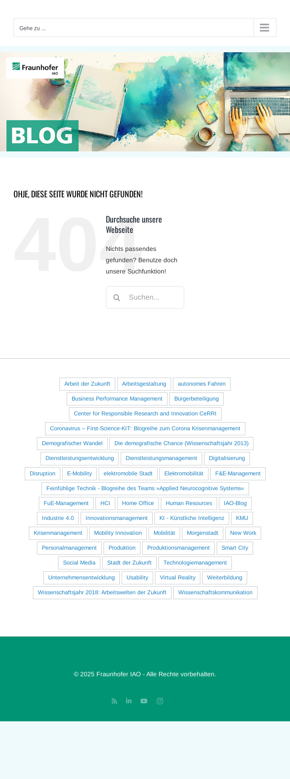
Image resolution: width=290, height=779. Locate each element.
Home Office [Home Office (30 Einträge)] (138, 503)
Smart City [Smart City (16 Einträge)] (235, 548)
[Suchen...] (145, 297)
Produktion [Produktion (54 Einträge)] (122, 548)
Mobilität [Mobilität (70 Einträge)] (164, 533)
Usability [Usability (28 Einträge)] (137, 577)
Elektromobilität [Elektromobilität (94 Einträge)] (184, 473)
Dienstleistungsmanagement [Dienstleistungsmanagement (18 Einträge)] (161, 458)
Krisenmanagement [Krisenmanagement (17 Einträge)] (58, 533)
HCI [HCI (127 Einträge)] (105, 503)
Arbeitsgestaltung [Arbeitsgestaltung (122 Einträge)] (144, 384)
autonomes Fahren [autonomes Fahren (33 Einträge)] (202, 384)
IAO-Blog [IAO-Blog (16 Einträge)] (235, 503)
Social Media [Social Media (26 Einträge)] (79, 563)
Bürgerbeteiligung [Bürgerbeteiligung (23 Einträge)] (196, 399)
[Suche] (117, 297)
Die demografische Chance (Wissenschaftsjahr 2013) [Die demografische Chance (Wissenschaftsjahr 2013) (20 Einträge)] (181, 443)
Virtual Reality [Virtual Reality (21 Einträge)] (177, 577)
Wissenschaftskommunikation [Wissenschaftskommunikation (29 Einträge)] (215, 592)
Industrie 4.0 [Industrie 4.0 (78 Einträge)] (58, 518)
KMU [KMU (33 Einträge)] (242, 518)
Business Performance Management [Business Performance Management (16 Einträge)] (117, 399)
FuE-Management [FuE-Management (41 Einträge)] (66, 503)
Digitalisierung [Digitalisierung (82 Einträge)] (227, 458)
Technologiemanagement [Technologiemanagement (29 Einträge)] (195, 563)
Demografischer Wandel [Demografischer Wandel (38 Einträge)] (72, 443)
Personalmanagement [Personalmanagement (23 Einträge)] (69, 548)
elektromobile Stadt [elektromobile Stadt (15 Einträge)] (128, 473)
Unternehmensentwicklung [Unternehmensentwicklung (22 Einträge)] (81, 577)
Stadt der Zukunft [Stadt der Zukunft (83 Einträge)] (129, 563)
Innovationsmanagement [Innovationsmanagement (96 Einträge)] (117, 518)
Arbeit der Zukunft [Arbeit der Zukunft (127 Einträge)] (87, 384)
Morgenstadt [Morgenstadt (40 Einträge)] (202, 533)
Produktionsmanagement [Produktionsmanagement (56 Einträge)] (178, 548)
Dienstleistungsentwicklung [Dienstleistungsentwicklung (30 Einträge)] (79, 458)
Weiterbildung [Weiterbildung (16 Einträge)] (224, 577)
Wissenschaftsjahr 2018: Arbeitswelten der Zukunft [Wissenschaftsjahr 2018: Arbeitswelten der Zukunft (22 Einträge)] (102, 592)
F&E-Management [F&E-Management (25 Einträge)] (238, 473)
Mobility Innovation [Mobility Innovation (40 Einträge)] (118, 533)
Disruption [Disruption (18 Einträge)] (42, 473)
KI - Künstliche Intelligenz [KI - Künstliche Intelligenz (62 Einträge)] (191, 518)
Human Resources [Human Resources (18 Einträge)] (189, 503)
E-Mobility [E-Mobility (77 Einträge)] (79, 473)
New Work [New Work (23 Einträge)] (243, 533)
